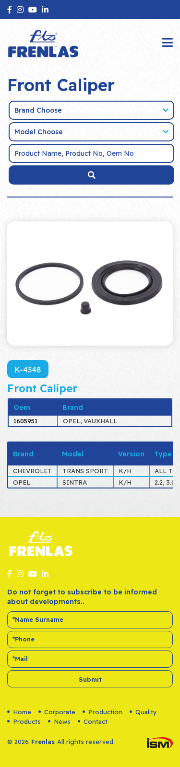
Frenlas (43, 741)
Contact (93, 721)
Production (102, 712)
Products (24, 721)
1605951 (25, 421)
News (59, 721)
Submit (90, 679)
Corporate (56, 712)
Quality (143, 712)
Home (19, 712)
